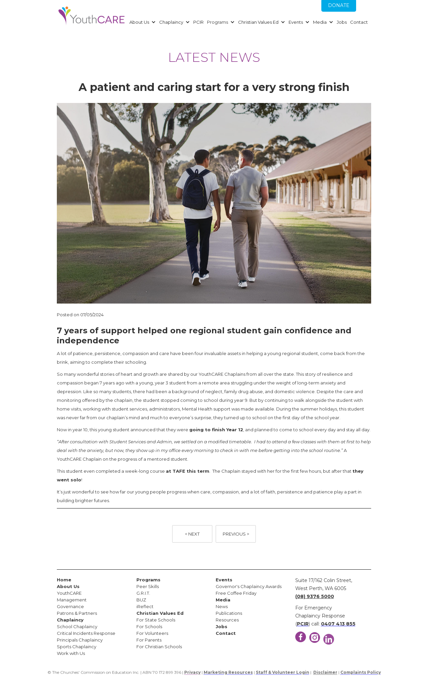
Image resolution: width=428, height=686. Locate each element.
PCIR (198, 22)
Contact (359, 22)
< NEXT (192, 534)
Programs (217, 22)
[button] (142, 22)
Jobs (342, 22)
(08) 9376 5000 (314, 596)
